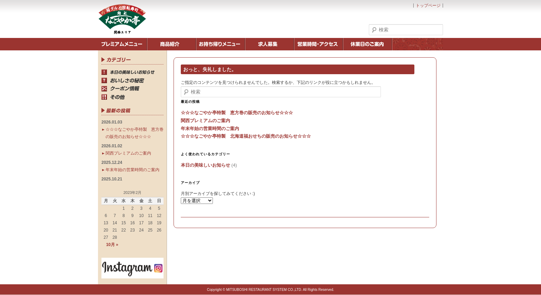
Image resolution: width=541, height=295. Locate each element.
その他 (132, 97)
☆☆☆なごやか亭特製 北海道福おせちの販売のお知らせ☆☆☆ (246, 136)
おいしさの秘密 (132, 80)
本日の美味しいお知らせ (205, 165)
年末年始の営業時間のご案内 (210, 128)
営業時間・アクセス (318, 44)
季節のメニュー (122, 44)
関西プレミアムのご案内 (205, 120)
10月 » (112, 244)
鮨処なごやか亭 (122, 19)
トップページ (428, 5)
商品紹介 (171, 44)
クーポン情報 (132, 89)
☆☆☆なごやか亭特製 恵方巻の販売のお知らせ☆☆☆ (237, 112)
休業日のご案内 (367, 44)
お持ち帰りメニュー (220, 44)
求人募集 (269, 44)
